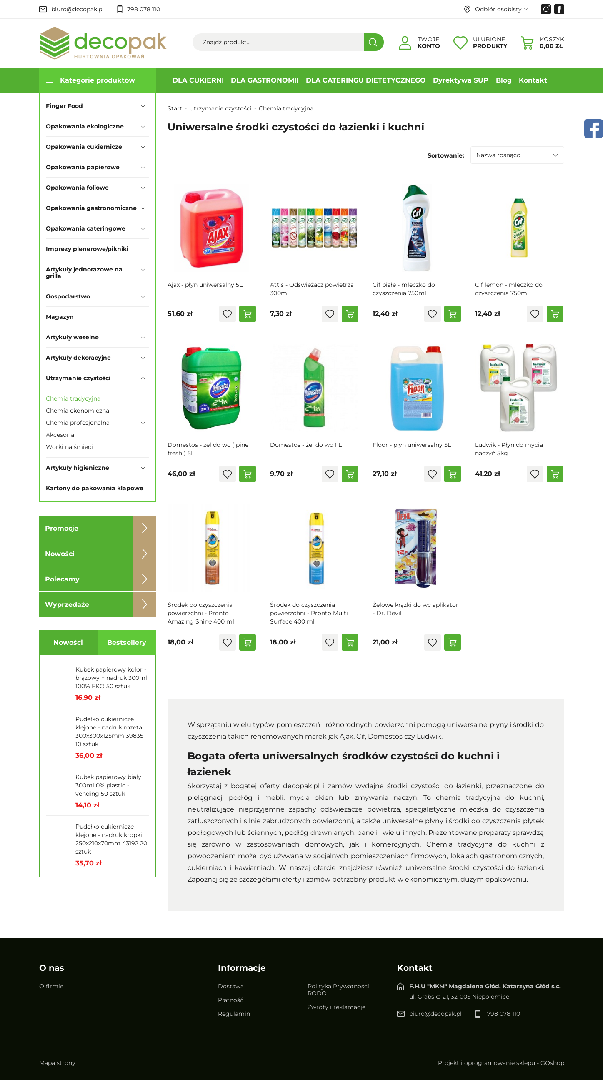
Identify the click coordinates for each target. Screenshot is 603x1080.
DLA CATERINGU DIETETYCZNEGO (366, 80)
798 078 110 (143, 9)
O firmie (51, 986)
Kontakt (533, 80)
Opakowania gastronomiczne (91, 208)
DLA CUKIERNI (198, 80)
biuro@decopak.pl (77, 9)
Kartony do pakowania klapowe (94, 488)
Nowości (60, 554)
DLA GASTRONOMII (264, 80)
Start (175, 108)
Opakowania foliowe (77, 187)
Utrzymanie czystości (78, 378)
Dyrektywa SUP (460, 80)
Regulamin (234, 1013)
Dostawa (231, 986)
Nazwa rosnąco (498, 155)
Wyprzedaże (67, 605)
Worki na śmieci (69, 447)
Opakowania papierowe (83, 167)
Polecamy (62, 579)
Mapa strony (57, 1063)
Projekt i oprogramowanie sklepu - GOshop (501, 1063)
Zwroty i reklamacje (336, 1007)
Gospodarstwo (68, 296)
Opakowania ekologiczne (85, 126)
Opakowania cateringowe (85, 228)
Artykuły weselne (72, 337)
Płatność (230, 1000)
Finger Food (64, 106)
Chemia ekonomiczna (77, 410)
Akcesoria (60, 435)
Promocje (61, 528)
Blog (504, 80)
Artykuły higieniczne (77, 467)
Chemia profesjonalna (78, 422)
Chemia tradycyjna (73, 398)
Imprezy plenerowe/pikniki (87, 249)
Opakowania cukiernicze (84, 146)
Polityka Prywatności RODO (338, 989)
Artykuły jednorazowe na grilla (84, 273)
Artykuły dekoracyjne (78, 357)
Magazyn (60, 317)
